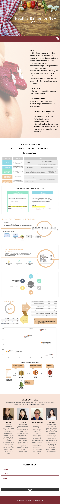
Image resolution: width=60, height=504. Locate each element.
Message (30, 481)
